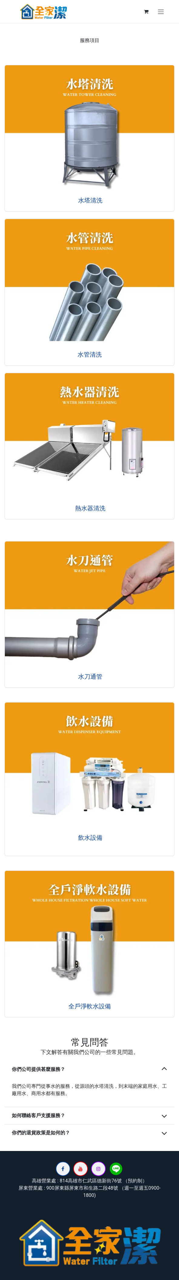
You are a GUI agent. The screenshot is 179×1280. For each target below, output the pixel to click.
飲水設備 (89, 837)
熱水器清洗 (89, 508)
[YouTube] (80, 1169)
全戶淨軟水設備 (89, 1006)
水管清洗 (90, 354)
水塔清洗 (89, 200)
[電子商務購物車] (146, 11)
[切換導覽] (161, 11)
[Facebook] (63, 1169)
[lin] (116, 1169)
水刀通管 (89, 676)
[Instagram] (98, 1169)
